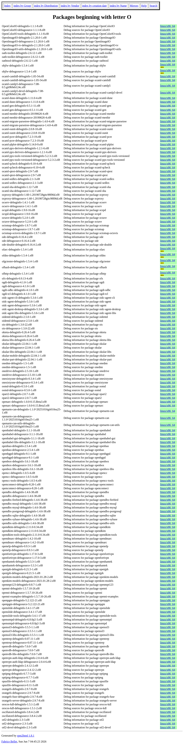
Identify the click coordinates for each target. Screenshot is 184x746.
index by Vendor (70, 5)
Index (7, 5)
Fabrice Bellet (9, 741)
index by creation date (94, 5)
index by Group (22, 5)
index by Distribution (46, 5)
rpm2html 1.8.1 (25, 735)
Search (153, 5)
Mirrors (134, 5)
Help (144, 5)
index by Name (118, 5)
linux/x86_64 (167, 26)
